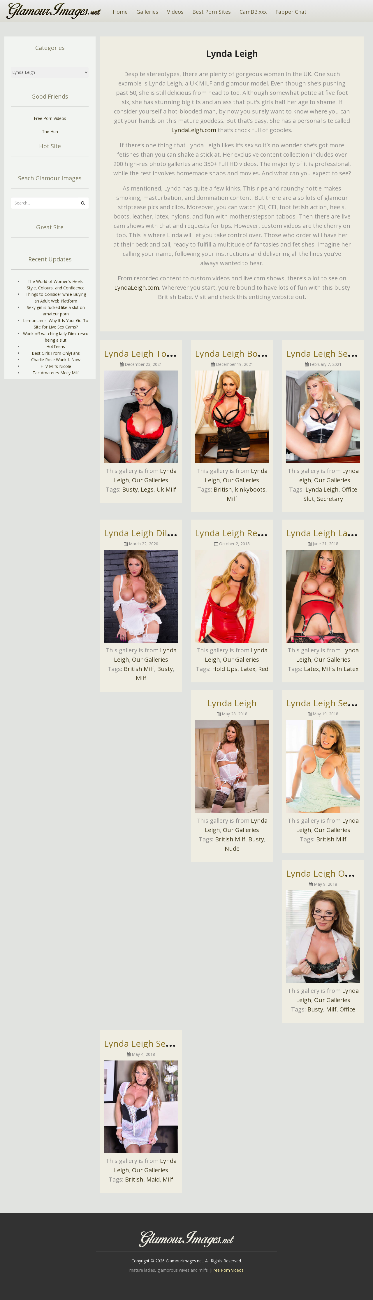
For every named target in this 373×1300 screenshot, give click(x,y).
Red (263, 669)
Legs (147, 489)
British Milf (139, 669)
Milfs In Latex (340, 669)
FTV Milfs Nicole (56, 366)
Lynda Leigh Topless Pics (155, 353)
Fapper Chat (291, 11)
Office (347, 1009)
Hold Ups (224, 669)
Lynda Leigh (322, 489)
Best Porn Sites (211, 11)
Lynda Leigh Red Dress (242, 533)
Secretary (330, 499)
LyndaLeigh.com (193, 130)
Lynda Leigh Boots (233, 353)
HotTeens (55, 346)
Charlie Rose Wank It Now (55, 359)
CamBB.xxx (253, 11)
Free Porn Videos (50, 118)
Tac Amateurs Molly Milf (56, 372)
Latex (247, 669)
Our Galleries (150, 480)
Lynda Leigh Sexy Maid (150, 1043)
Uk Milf (166, 489)
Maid (153, 1179)
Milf (232, 499)
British (223, 489)
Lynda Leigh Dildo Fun (150, 533)
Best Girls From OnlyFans (56, 353)
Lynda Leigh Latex (323, 533)
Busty (130, 489)
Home (120, 11)
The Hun (50, 131)
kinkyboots (250, 489)
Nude (232, 848)
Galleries (147, 11)
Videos (175, 11)
